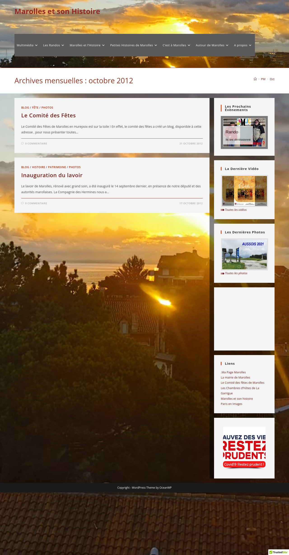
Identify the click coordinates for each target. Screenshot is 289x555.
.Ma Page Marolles (233, 372)
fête (35, 107)
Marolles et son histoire (237, 399)
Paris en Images (231, 404)
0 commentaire (36, 143)
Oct (272, 79)
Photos (47, 107)
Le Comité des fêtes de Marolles (242, 383)
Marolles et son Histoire (57, 11)
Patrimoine (57, 167)
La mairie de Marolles (235, 377)
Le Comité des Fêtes (48, 115)
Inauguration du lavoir (52, 175)
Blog (25, 107)
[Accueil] (255, 79)
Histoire (38, 167)
